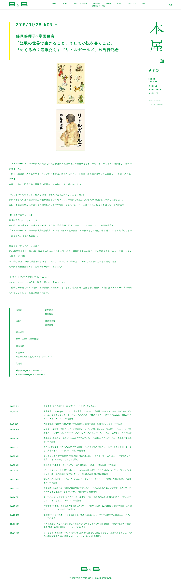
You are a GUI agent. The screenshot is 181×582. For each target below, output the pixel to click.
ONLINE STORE (98, 6)
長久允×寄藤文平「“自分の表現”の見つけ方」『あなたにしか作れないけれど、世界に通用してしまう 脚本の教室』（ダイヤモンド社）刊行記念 (88, 449)
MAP (144, 3)
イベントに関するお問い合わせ (155, 104)
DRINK (108, 3)
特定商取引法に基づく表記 (154, 100)
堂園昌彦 (49, 314)
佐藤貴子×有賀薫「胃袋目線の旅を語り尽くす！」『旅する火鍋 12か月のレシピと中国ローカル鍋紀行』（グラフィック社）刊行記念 (88, 508)
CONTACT (132, 3)
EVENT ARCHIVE (80, 3)
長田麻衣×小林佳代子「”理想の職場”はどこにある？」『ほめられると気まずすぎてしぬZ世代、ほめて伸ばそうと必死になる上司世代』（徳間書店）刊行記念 (87, 490)
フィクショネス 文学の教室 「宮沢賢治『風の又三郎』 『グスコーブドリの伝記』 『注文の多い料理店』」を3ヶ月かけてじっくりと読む (87, 458)
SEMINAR (97, 3)
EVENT (64, 3)
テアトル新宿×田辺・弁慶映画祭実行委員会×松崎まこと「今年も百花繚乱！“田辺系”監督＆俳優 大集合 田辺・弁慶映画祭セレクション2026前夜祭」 (87, 525)
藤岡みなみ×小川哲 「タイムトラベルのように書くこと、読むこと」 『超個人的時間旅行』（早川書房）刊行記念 (87, 481)
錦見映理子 (50, 310)
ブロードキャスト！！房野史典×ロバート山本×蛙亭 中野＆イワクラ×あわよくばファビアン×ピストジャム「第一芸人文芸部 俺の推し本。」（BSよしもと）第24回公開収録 (88, 472)
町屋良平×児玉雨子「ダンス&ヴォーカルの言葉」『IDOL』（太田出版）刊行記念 (80, 465)
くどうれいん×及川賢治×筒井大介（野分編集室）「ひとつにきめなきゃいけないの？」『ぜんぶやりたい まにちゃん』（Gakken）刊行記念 (87, 499)
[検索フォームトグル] (170, 5)
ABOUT (120, 3)
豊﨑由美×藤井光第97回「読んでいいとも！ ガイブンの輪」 (70, 406)
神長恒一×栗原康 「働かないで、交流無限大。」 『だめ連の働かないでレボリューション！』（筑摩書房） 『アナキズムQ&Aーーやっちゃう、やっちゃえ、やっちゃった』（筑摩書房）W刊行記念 (88, 431)
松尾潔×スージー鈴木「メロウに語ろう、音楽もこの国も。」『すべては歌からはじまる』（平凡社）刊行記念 (87, 516)
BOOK (54, 3)
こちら (38, 277)
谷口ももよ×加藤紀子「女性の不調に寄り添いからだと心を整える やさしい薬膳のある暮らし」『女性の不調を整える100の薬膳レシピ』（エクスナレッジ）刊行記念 (88, 534)
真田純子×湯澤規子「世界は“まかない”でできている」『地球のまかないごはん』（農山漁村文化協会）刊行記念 (88, 440)
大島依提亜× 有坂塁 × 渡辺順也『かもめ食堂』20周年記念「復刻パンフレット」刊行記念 (83, 424)
